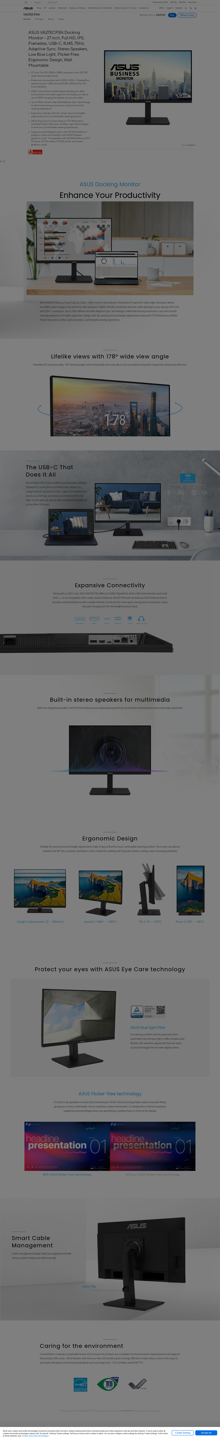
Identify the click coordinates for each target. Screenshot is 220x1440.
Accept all (206, 1432)
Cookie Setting (182, 1432)
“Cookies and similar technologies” (35, 1436)
